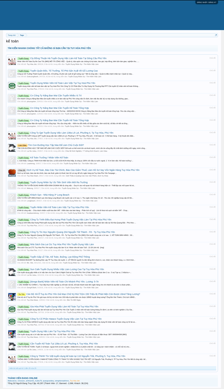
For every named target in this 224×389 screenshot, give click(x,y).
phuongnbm (31, 101)
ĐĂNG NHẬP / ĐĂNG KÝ (206, 2)
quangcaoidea (48, 381)
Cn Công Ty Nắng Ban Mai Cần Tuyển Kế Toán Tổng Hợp (53, 108)
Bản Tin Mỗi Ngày (74, 300)
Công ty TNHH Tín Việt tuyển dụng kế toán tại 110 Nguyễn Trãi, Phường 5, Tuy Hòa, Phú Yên (71, 356)
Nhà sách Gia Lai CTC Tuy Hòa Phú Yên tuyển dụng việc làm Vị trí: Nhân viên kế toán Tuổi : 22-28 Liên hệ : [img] (60, 247)
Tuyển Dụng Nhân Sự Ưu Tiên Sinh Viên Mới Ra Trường (52, 182)
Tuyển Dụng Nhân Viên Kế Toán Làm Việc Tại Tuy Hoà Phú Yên (56, 83)
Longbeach (31, 201)
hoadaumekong (33, 213)
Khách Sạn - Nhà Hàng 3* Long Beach (43, 195)
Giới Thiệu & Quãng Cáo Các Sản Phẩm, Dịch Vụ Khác (87, 176)
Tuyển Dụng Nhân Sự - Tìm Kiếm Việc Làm (82, 64)
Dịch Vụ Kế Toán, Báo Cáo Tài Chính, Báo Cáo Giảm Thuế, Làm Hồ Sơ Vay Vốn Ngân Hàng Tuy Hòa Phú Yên (78, 170)
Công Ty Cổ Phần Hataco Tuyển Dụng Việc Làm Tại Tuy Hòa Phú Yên (59, 319)
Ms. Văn (30, 263)
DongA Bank (31, 287)
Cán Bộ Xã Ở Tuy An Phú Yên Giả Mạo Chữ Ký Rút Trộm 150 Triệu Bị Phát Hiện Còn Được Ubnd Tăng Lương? (78, 294)
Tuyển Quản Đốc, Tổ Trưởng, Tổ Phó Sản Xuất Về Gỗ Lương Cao (57, 71)
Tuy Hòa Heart (32, 176)
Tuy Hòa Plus (32, 89)
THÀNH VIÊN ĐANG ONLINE (22, 378)
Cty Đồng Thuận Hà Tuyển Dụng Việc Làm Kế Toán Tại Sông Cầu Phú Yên (61, 58)
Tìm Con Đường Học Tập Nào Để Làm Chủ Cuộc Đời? (50, 145)
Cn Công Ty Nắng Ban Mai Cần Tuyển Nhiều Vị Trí (49, 95)
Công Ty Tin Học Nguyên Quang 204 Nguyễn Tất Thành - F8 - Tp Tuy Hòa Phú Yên (66, 232)
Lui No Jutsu (31, 151)
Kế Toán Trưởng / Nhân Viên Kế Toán (42, 157)
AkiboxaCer (12, 381)
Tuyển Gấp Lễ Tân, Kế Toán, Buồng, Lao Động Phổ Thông (53, 257)
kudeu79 (38, 381)
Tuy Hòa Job (31, 64)
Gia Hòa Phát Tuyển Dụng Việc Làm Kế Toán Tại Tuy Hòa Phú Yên (57, 306)
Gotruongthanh (32, 76)
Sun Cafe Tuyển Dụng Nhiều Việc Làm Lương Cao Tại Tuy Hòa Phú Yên (60, 269)
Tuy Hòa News (32, 300)
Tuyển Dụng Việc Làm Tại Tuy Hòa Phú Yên (46, 331)
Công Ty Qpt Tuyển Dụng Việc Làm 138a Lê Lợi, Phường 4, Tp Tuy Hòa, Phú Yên (65, 133)
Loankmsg (31, 163)
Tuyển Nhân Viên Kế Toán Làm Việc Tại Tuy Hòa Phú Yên (53, 207)
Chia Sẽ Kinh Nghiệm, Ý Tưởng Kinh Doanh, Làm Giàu (86, 151)
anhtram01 (30, 381)
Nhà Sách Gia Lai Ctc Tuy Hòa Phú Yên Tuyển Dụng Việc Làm (55, 244)
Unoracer (21, 381)
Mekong (30, 188)
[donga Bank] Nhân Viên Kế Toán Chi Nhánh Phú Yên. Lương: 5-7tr (58, 281)
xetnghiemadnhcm (62, 381)
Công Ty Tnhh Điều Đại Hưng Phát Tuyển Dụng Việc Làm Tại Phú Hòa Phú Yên (64, 219)
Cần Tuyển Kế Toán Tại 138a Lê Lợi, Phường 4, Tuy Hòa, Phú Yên (57, 343)
